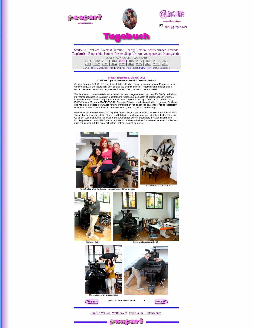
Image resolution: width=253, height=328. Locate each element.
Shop (127, 53)
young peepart (153, 53)
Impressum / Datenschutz (145, 313)
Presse (119, 53)
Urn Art (137, 53)
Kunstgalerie (171, 53)
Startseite (80, 50)
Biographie (95, 53)
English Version (100, 313)
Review (141, 50)
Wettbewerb (119, 313)
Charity (130, 50)
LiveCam (93, 50)
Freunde (173, 50)
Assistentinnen (157, 50)
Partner (108, 53)
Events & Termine (112, 50)
